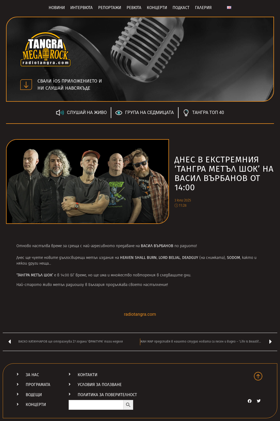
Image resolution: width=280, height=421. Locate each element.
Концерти (157, 7)
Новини (57, 7)
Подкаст (181, 7)
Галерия (203, 7)
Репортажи (109, 7)
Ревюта (134, 7)
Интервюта (81, 7)
